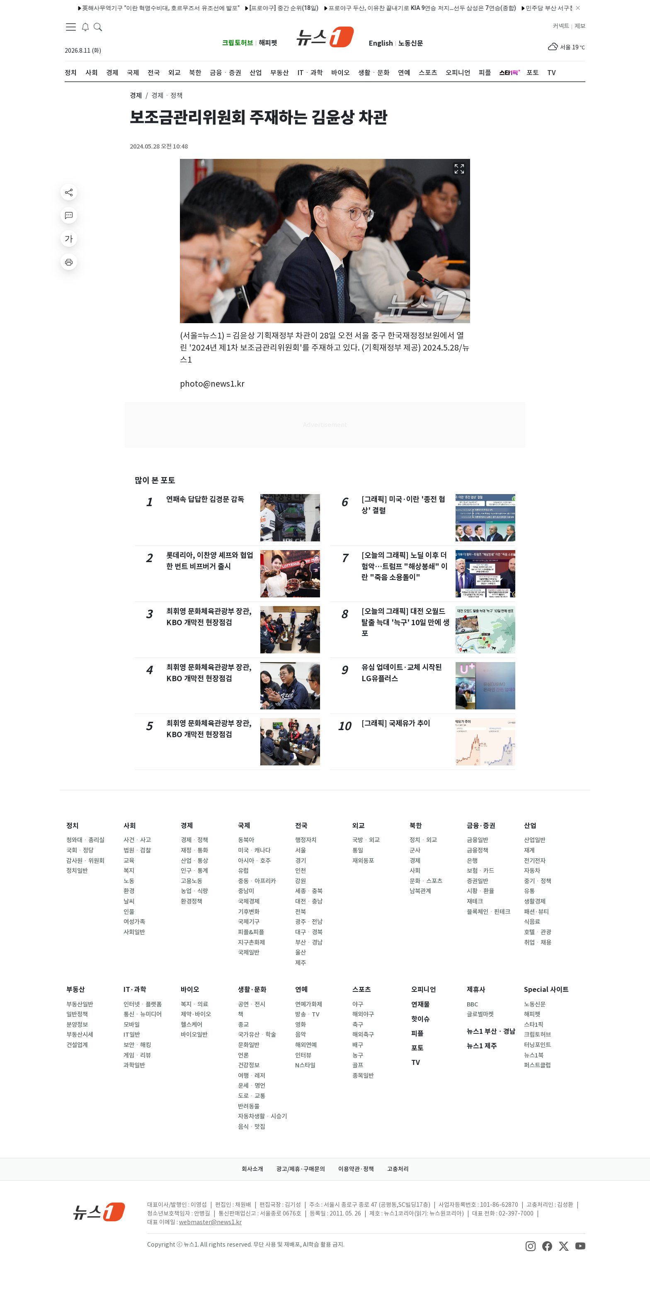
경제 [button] (136, 95)
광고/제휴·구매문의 (300, 1169)
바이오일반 (194, 1034)
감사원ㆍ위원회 (85, 861)
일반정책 (77, 1014)
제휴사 (476, 989)
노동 (129, 881)
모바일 (132, 1024)
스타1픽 (533, 1024)
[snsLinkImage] (531, 1245)
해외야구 (363, 1014)
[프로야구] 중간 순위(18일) (262, 8)
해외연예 (306, 1045)
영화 (300, 1024)
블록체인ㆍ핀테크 (488, 912)
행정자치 (306, 840)
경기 (300, 861)
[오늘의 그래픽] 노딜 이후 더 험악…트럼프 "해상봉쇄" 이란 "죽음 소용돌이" (404, 566)
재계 (529, 850)
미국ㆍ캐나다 (254, 850)
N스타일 (305, 1065)
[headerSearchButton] (98, 26)
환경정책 (191, 901)
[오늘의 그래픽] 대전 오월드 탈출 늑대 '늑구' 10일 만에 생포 (405, 622)
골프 (357, 1065)
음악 (300, 1034)
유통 (529, 891)
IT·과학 (135, 989)
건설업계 (77, 1045)
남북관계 (420, 891)
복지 (129, 870)
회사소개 (252, 1169)
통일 (357, 850)
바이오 (190, 989)
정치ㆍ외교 (423, 840)
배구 (357, 1045)
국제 (244, 825)
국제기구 (249, 922)
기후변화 (249, 912)
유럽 (243, 870)
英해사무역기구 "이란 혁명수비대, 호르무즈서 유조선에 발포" (139, 8)
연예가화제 (308, 1004)
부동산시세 (79, 1034)
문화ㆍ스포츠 (426, 881)
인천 (300, 870)
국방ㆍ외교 (366, 840)
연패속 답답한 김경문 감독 (205, 499)
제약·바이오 (196, 1014)
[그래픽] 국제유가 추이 (395, 723)
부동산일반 (79, 1004)
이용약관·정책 (356, 1169)
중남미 (246, 891)
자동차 (532, 870)
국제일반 (249, 952)
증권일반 (477, 881)
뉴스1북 (533, 1055)
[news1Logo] (99, 1212)
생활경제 (535, 901)
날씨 (129, 901)
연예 (301, 989)
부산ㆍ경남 (309, 942)
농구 (357, 1055)
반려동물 (249, 1106)
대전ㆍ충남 (309, 901)
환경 (129, 891)
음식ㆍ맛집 (251, 1126)
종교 (243, 1024)
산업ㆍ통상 (194, 861)
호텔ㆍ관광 (537, 932)
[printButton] (69, 261)
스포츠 (361, 989)
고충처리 (398, 1169)
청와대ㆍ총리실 (85, 840)
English (381, 43)
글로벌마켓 (480, 1014)
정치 (72, 825)
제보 (580, 26)
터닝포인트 (537, 1045)
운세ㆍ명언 (251, 1085)
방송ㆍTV (307, 1014)
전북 (300, 912)
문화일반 (249, 1045)
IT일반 (132, 1034)
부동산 (75, 989)
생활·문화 (252, 989)
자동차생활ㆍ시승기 (262, 1116)
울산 (300, 952)
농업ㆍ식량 (194, 891)
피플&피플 (251, 932)
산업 (530, 825)
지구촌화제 (251, 942)
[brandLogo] (325, 36)
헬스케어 (191, 1024)
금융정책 (477, 850)
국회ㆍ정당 (80, 850)
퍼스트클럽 (537, 1065)
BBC (472, 1004)
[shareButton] (69, 192)
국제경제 (249, 901)
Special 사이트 (546, 989)
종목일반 (363, 1075)
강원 (300, 881)
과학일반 (134, 1065)
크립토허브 (237, 43)
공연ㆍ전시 (251, 1004)
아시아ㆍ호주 (254, 861)
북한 (416, 825)
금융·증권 (481, 825)
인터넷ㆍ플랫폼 (143, 1004)
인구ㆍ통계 (194, 870)
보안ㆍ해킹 (137, 1045)
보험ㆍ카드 (480, 870)
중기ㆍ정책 (537, 881)
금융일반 (477, 840)
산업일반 (535, 840)
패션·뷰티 (536, 912)
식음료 (532, 922)
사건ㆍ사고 (137, 840)
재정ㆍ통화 (194, 850)
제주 (300, 963)
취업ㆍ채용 (537, 942)
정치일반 (77, 870)
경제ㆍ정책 (194, 840)
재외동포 (363, 861)
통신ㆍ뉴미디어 (143, 1014)
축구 (357, 1024)
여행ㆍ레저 (251, 1075)
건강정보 (249, 1065)
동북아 (246, 840)
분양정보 (77, 1024)
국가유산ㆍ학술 (257, 1034)
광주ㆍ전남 (309, 922)
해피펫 (268, 43)
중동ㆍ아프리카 (257, 881)
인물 (129, 912)
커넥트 (561, 26)
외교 (358, 825)
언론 (243, 1055)
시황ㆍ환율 (480, 891)
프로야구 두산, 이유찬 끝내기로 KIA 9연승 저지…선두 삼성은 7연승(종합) (401, 8)
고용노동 (191, 881)
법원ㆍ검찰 (137, 850)
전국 (301, 825)
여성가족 (134, 922)
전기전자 (535, 861)
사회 (130, 825)
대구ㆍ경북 (309, 932)
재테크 (475, 901)
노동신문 (410, 43)
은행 (472, 861)
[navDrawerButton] (71, 27)
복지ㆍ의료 (194, 1004)
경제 (187, 825)
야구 (357, 1004)
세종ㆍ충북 (309, 891)
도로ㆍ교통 (251, 1096)
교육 (129, 861)
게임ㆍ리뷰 (137, 1055)
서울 (300, 850)
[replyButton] (69, 215)
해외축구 (363, 1034)
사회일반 (134, 932)
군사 (415, 850)
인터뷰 (303, 1055)
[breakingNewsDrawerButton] (85, 26)
